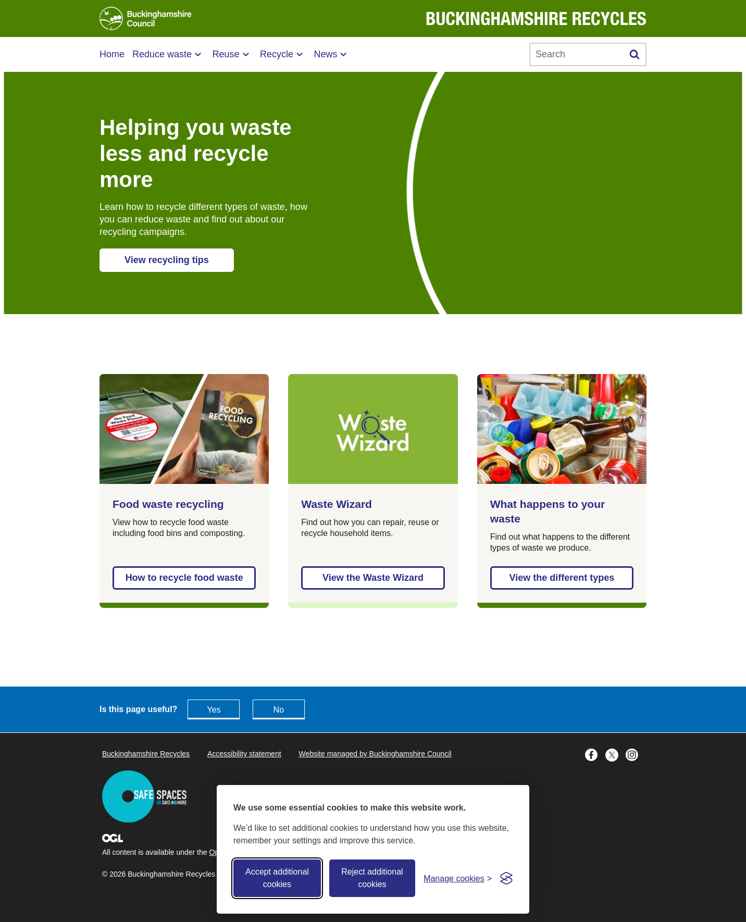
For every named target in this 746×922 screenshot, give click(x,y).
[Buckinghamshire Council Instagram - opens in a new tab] (635, 754)
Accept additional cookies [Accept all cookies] (277, 878)
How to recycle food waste (184, 577)
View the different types (561, 577)
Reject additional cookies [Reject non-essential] (372, 878)
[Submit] (634, 54)
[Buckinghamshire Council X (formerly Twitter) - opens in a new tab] (615, 754)
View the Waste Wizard (373, 577)
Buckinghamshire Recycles (146, 754)
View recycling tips (167, 260)
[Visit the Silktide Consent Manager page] (506, 878)
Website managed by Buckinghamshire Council (375, 754)
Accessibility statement (244, 754)
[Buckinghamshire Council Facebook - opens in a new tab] (595, 754)
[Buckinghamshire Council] (146, 18)
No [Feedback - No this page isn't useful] (278, 709)
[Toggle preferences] (458, 878)
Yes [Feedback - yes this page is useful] (213, 709)
